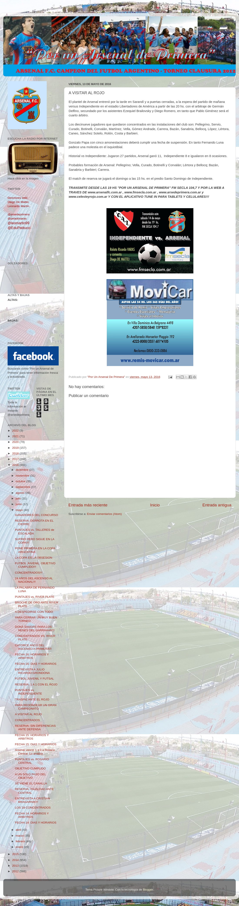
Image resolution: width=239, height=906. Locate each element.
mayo (20, 510)
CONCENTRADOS (27, 720)
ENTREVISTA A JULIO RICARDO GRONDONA (32, 671)
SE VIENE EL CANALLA (31, 783)
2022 (16, 430)
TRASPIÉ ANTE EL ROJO (32, 699)
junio (19, 504)
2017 (16, 459)
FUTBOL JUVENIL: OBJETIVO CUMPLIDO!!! (35, 565)
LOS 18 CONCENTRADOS (33, 807)
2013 (16, 865)
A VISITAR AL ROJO (28, 714)
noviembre (23, 475)
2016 (16, 465)
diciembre (22, 469)
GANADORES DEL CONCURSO (36, 515)
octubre (21, 481)
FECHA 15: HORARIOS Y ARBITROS (32, 737)
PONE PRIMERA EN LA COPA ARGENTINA (35, 550)
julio (19, 498)
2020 (16, 442)
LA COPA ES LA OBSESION (33, 557)
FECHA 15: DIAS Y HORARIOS (35, 744)
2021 (16, 436)
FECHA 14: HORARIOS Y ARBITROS (32, 815)
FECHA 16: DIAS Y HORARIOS (35, 663)
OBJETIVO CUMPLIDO (30, 768)
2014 (16, 860)
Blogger (148, 889)
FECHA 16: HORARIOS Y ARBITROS (32, 656)
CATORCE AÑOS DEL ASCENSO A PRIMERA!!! (33, 647)
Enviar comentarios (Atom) (104, 514)
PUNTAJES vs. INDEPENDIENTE (28, 691)
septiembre (23, 487)
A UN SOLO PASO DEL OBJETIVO (30, 776)
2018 (16, 453)
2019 (16, 447)
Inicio (155, 505)
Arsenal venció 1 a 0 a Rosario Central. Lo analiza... (35, 751)
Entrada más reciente (88, 505)
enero (20, 847)
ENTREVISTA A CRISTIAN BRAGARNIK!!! (32, 800)
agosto (20, 492)
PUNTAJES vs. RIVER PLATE (34, 596)
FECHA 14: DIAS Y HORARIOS (35, 822)
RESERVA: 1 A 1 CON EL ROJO (36, 684)
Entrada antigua (216, 505)
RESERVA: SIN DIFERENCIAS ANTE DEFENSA (35, 727)
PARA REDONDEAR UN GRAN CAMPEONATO (35, 706)
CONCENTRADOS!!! (28, 572)
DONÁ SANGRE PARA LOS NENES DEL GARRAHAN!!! (35, 628)
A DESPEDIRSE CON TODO (34, 611)
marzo (20, 835)
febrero (21, 841)
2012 (16, 871)
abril (19, 829)
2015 (16, 854)
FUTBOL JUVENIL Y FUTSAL (34, 678)
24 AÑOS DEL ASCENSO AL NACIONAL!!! (34, 580)
